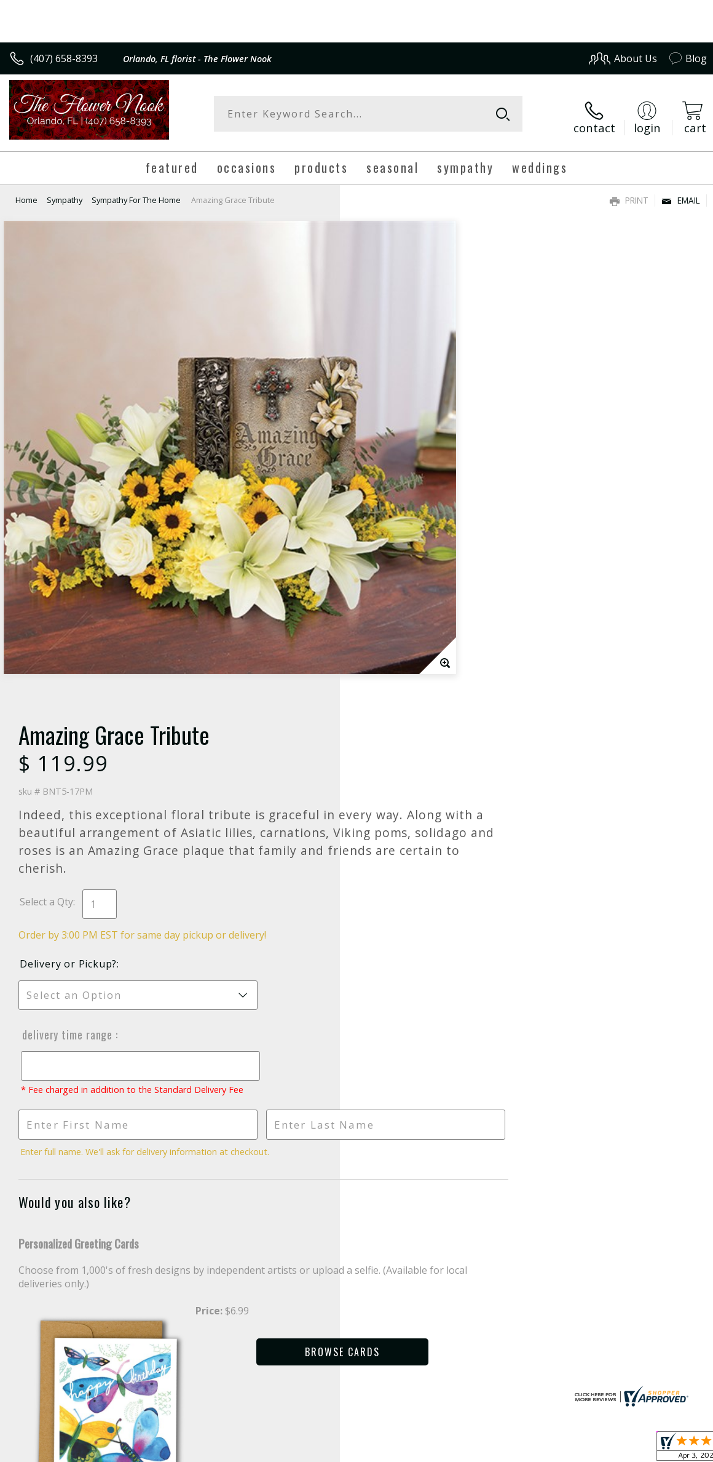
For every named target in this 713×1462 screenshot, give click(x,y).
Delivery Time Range (406, 544)
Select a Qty (386, 411)
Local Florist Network (586, 1454)
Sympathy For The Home (136, 193)
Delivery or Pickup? (408, 473)
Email (680, 194)
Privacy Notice (499, 1454)
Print (629, 194)
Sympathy (64, 193)
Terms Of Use (427, 1454)
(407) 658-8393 (64, 58)
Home (26, 193)
